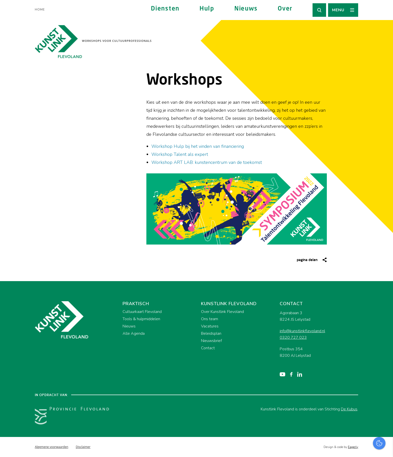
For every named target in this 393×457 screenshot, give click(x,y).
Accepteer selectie (350, 447)
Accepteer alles (350, 433)
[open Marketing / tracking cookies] (385, 415)
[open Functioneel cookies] (385, 400)
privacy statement (368, 383)
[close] (385, 368)
